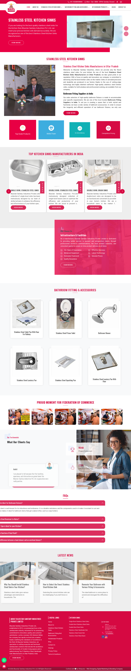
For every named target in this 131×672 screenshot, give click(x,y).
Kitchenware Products (100, 7)
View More (16, 43)
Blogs (114, 7)
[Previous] (8, 192)
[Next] (122, 192)
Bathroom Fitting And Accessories (77, 7)
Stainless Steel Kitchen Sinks (51, 7)
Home (28, 7)
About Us (35, 7)
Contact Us (122, 7)
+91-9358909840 (75, 2)
